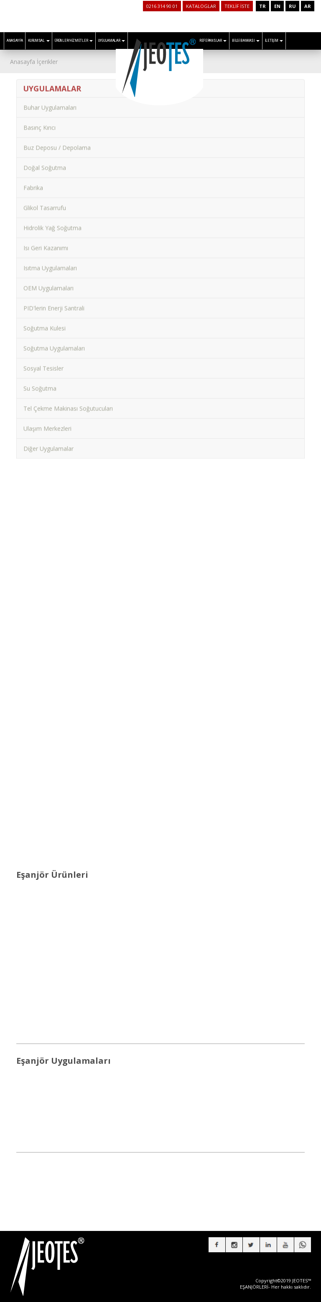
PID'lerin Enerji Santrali (53, 303)
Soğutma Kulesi (44, 323)
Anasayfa (22, 62)
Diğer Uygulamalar (48, 444)
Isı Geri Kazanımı (45, 243)
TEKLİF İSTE (237, 6)
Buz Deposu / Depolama (57, 143)
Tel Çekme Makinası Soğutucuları (68, 404)
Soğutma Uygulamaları (54, 343)
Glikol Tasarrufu (44, 203)
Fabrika (33, 183)
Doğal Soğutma (44, 163)
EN (277, 6)
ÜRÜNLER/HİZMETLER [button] (74, 40)
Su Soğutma (39, 383)
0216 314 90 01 (162, 6)
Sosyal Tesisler (43, 363)
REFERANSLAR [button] (213, 40)
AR (307, 6)
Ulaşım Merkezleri (47, 424)
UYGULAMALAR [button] (111, 40)
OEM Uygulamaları (48, 283)
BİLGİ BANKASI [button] (246, 40)
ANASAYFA (15, 40)
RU (292, 6)
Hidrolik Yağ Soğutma (52, 223)
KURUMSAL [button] (38, 40)
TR (262, 6)
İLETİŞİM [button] (274, 40)
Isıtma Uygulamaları (50, 263)
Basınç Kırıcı (39, 123)
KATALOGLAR (201, 6)
